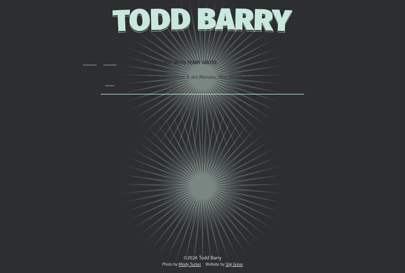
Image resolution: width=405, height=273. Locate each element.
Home (79, 43)
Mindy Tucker (190, 264)
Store (145, 43)
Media (265, 43)
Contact (320, 43)
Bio (164, 43)
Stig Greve (234, 264)
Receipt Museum (227, 43)
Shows (121, 43)
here (109, 83)
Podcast (291, 43)
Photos (186, 43)
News (99, 43)
